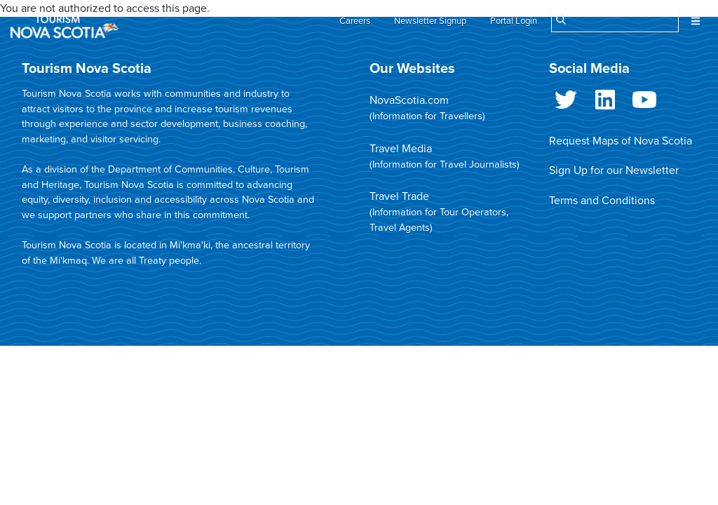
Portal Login (513, 21)
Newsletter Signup (430, 21)
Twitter (566, 102)
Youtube (644, 102)
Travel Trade (399, 196)
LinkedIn (605, 102)
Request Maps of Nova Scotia (620, 141)
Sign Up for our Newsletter (614, 170)
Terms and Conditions (602, 201)
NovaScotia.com (409, 100)
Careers (354, 21)
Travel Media (401, 149)
